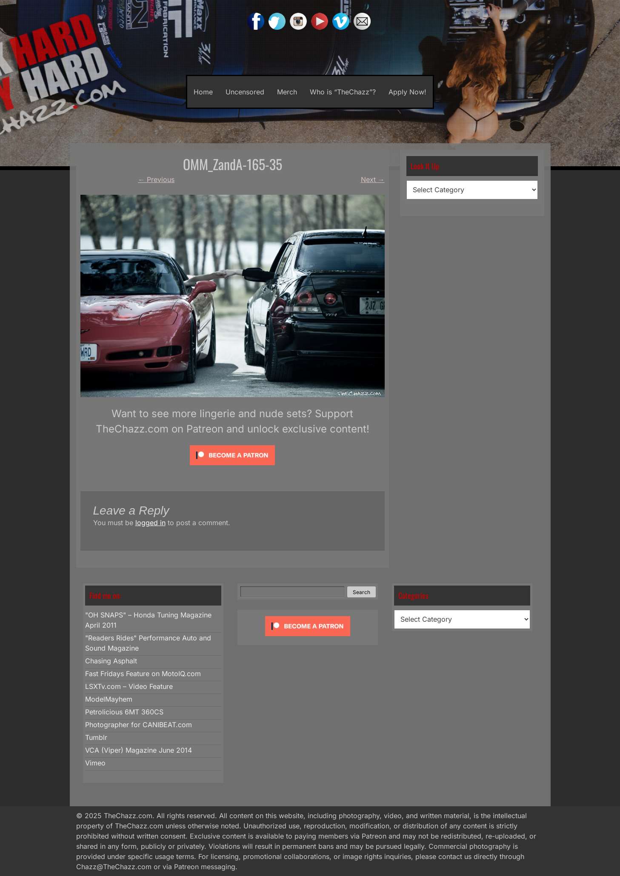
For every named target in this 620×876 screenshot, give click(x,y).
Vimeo (95, 763)
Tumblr (96, 737)
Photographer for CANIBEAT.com (138, 724)
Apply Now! (407, 92)
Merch (287, 92)
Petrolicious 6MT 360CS (124, 712)
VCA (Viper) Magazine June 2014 (138, 750)
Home (203, 92)
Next (373, 179)
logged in (150, 522)
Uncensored (245, 92)
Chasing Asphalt (111, 661)
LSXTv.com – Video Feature (129, 686)
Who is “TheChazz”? (343, 92)
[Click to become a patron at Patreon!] (232, 467)
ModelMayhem (108, 699)
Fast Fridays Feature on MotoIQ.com (143, 673)
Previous (156, 179)
